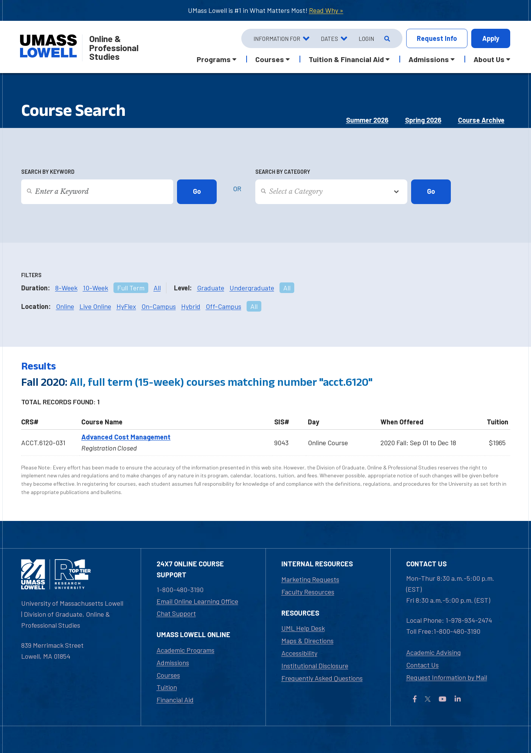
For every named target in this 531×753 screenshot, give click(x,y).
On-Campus (158, 306)
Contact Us (422, 665)
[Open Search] (386, 38)
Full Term (130, 288)
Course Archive (481, 120)
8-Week (66, 288)
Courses (168, 675)
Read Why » (326, 10)
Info (437, 38)
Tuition (167, 687)
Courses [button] (269, 59)
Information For (276, 38)
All (157, 288)
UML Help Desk (303, 628)
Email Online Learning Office (197, 601)
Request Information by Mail (446, 677)
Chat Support (176, 613)
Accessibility (299, 653)
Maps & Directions (307, 640)
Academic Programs (185, 650)
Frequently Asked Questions (322, 678)
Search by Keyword (48, 171)
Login (366, 38)
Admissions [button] (428, 59)
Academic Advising (433, 652)
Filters (31, 275)
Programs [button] (214, 59)
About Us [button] (489, 59)
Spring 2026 (423, 120)
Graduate (210, 288)
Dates (329, 38)
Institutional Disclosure (314, 665)
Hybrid (190, 306)
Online (65, 306)
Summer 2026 (367, 120)
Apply (490, 38)
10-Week (95, 288)
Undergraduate (252, 288)
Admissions (173, 662)
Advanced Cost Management (126, 437)
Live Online (95, 306)
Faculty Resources (307, 592)
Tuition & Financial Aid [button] (346, 59)
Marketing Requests (310, 579)
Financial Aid (175, 699)
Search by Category (282, 171)
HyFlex (126, 306)
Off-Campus (223, 306)
